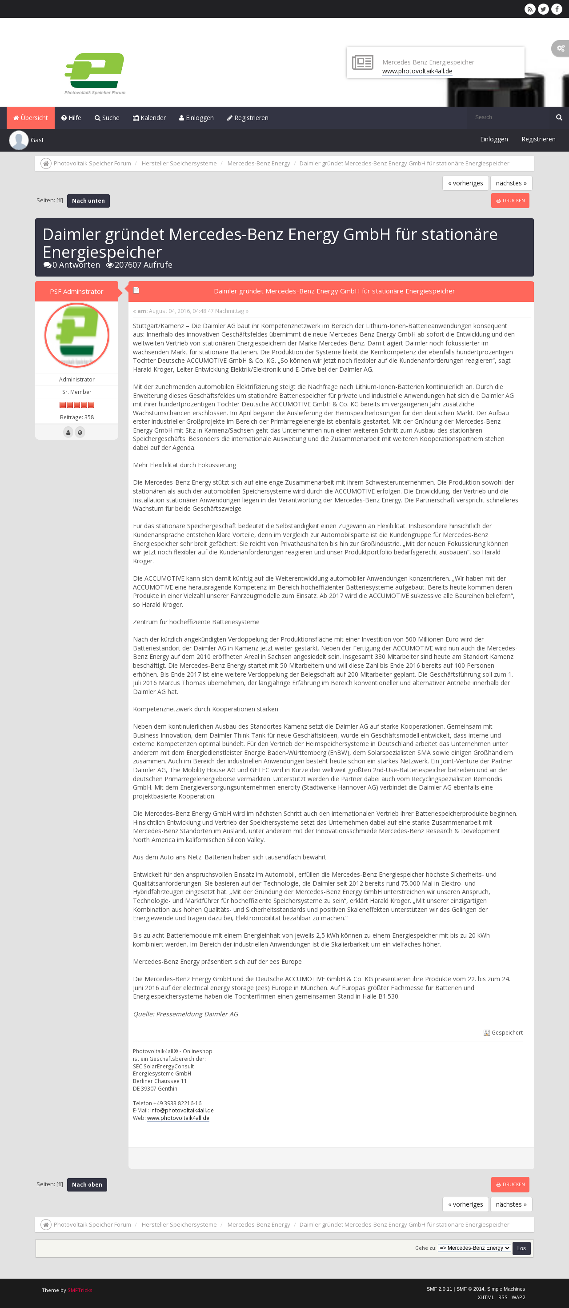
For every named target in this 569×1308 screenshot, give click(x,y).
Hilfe (71, 117)
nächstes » (511, 183)
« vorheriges (465, 183)
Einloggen (196, 117)
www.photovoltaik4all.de (417, 71)
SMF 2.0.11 (440, 1289)
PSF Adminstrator (77, 291)
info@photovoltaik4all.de (182, 1110)
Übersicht (30, 117)
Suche (107, 117)
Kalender (149, 117)
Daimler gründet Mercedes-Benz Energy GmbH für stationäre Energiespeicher (334, 290)
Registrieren (247, 117)
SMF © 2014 (471, 1289)
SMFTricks (80, 1290)
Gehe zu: (426, 1248)
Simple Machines (506, 1289)
